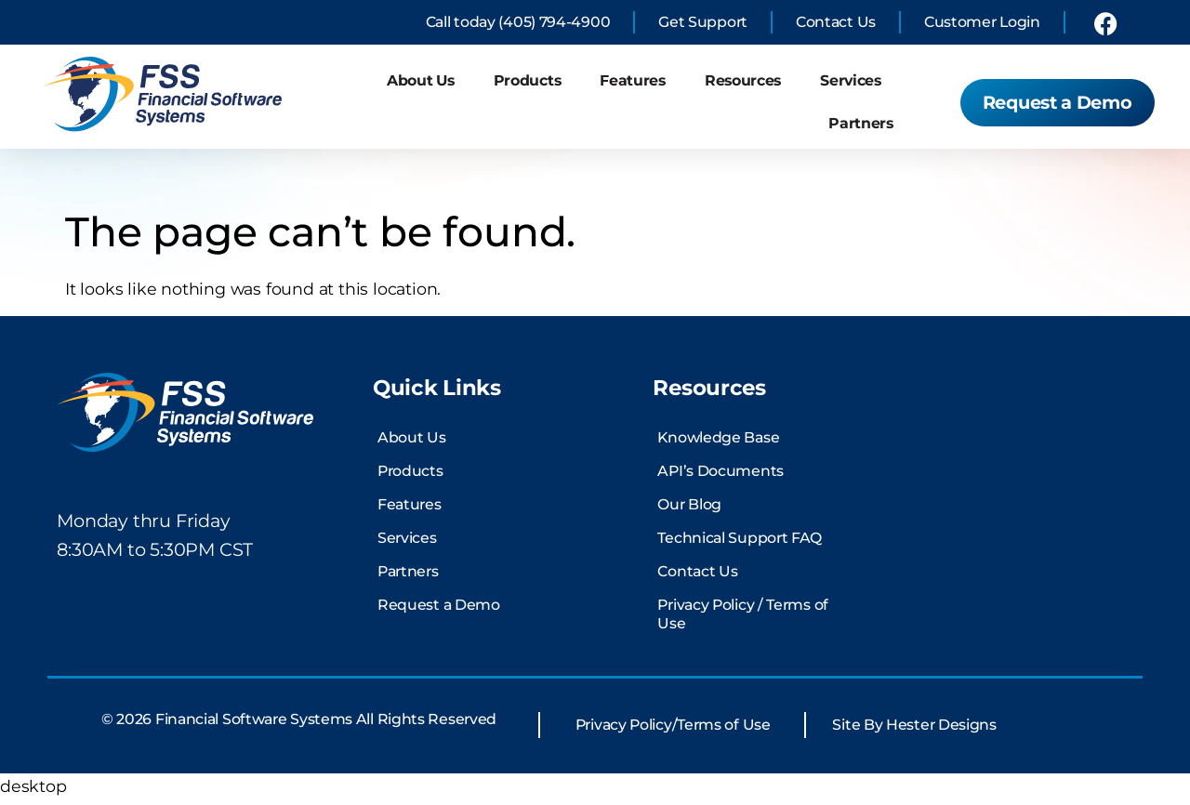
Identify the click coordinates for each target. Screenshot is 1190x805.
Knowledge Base (718, 443)
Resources (743, 80)
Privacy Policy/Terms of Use (673, 731)
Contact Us (697, 577)
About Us (421, 80)
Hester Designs (941, 731)
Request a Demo (438, 610)
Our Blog (689, 510)
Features (633, 80)
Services (850, 80)
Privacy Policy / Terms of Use (742, 619)
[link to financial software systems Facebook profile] (1105, 22)
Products (528, 80)
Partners (860, 123)
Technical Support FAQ (739, 543)
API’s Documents (720, 476)
